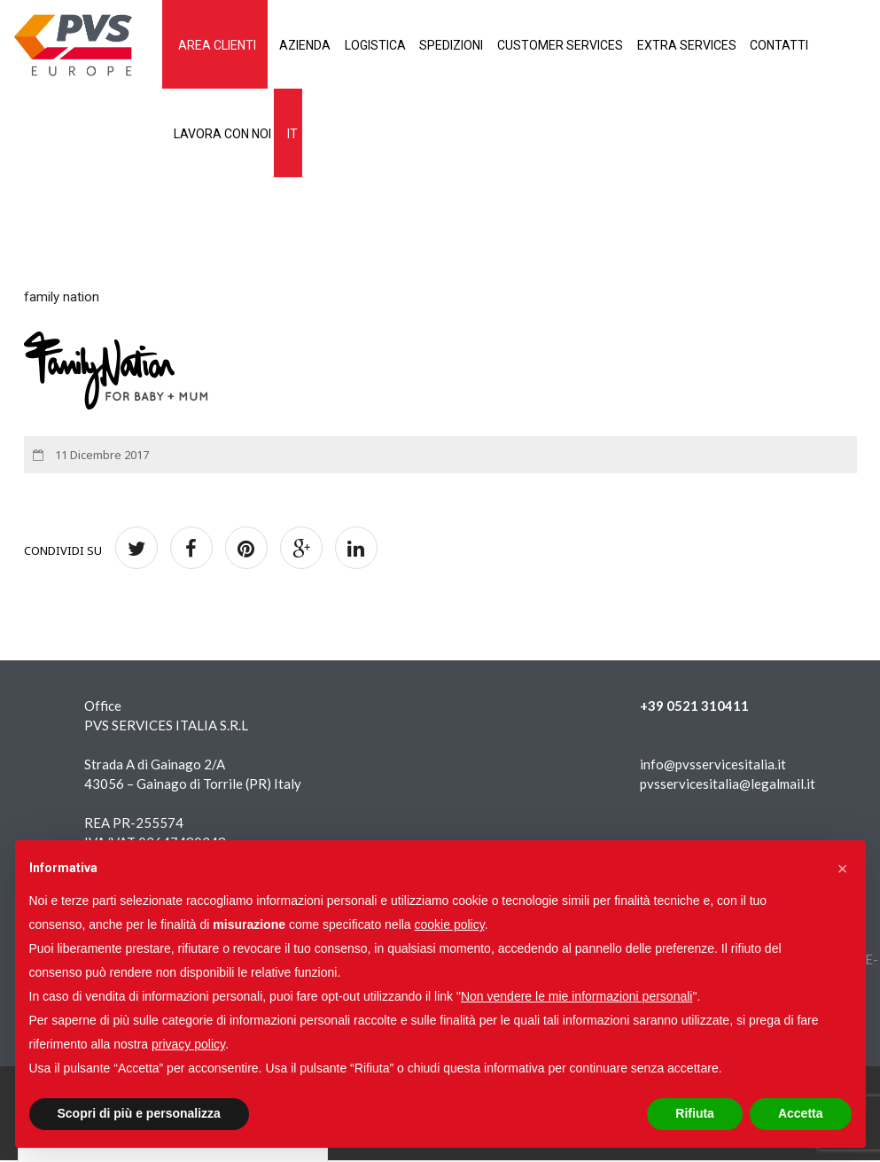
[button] (843, 868)
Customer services (595, 45)
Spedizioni (478, 45)
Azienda (314, 45)
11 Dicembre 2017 (100, 456)
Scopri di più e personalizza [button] (139, 1113)
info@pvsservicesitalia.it (713, 766)
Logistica (393, 45)
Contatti (830, 45)
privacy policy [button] (188, 1044)
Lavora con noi (224, 135)
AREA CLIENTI (219, 45)
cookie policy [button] (450, 924)
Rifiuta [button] (694, 1113)
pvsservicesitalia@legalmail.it (727, 785)
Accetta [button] (800, 1113)
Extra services (729, 45)
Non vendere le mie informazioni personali (576, 996)
